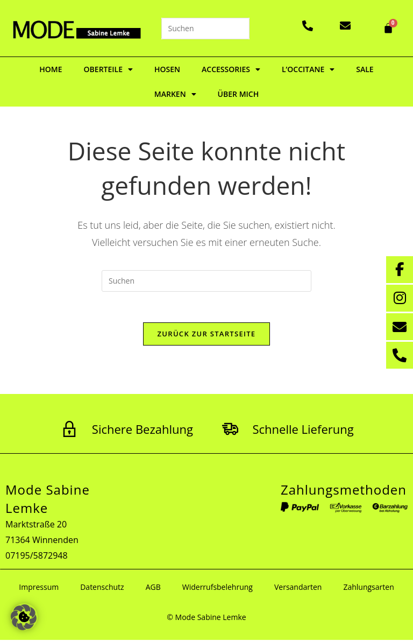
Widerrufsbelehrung (217, 588)
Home (50, 69)
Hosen (167, 69)
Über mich (238, 94)
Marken (175, 94)
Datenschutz (102, 588)
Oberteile (108, 69)
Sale (364, 69)
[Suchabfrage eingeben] (205, 28)
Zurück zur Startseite (207, 335)
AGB (153, 588)
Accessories (231, 69)
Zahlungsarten (368, 588)
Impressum (39, 588)
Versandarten (298, 588)
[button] (23, 617)
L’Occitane (308, 69)
